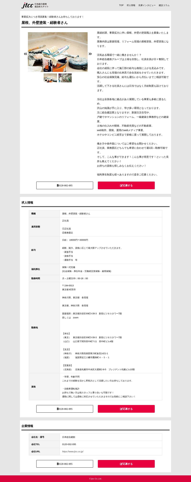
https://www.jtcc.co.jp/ (72, 451)
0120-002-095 (65, 185)
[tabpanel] (58, 52)
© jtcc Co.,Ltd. (95, 479)
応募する (128, 185)
